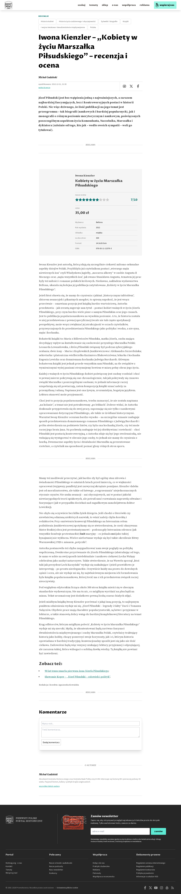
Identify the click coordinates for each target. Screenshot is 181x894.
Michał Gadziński (47, 77)
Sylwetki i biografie (109, 21)
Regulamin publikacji (144, 866)
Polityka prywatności (145, 873)
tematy (93, 5)
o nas (115, 5)
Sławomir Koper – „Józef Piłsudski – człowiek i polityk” (77, 676)
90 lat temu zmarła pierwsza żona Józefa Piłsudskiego (76, 671)
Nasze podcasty (56, 866)
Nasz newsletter (56, 869)
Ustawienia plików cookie (67, 887)
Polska (93, 27)
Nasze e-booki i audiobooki (60, 863)
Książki (126, 21)
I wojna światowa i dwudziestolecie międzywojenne (63, 27)
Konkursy (53, 873)
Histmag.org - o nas (14, 863)
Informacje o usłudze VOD (147, 876)
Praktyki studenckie (101, 866)
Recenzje (43, 16)
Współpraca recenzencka (103, 876)
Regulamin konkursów (145, 869)
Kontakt (9, 866)
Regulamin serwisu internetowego (150, 863)
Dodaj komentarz (51, 742)
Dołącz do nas (99, 863)
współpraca (129, 5)
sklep (105, 5)
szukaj (81, 5)
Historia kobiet (47, 21)
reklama (144, 5)
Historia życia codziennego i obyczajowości (77, 21)
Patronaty (97, 873)
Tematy (9, 869)
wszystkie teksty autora (49, 786)
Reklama (96, 869)
